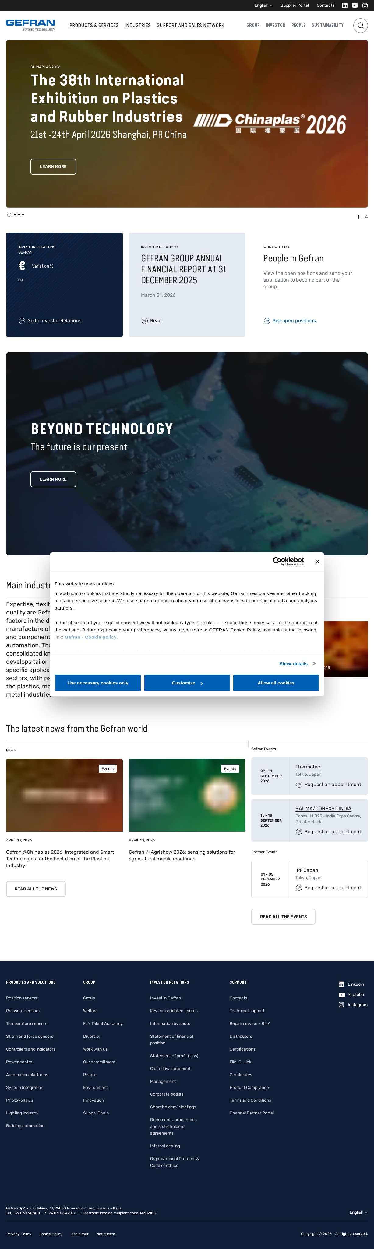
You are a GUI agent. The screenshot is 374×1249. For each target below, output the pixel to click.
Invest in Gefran (165, 998)
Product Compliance (249, 1087)
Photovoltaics (19, 1100)
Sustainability (328, 25)
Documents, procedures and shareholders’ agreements (173, 1126)
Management (163, 1081)
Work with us (95, 1049)
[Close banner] (317, 561)
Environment (95, 1087)
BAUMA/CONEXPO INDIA (323, 808)
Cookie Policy (50, 1234)
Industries (138, 25)
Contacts (325, 5)
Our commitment (99, 1062)
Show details (294, 663)
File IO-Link (240, 1062)
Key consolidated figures (174, 1010)
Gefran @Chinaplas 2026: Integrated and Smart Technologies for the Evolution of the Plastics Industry (60, 858)
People (298, 25)
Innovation (93, 1100)
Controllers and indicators (30, 1049)
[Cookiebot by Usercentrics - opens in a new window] (277, 561)
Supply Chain (96, 1113)
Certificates (241, 1074)
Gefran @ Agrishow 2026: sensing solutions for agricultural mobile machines (182, 855)
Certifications (243, 1049)
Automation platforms (27, 1074)
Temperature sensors (26, 1023)
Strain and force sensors (29, 1036)
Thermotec (307, 767)
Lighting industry (22, 1113)
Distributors (241, 1036)
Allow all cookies (276, 682)
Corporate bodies (166, 1094)
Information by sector (171, 1023)
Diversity (92, 1036)
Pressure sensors (23, 1010)
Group (253, 25)
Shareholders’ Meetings (173, 1107)
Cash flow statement (170, 1068)
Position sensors (22, 998)
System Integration (24, 1087)
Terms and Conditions (250, 1100)
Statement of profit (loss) (174, 1055)
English (262, 5)
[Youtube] (353, 5)
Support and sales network (190, 25)
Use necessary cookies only (97, 682)
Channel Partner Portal (252, 1113)
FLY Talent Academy (103, 1023)
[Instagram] (363, 5)
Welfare (90, 1010)
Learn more (53, 166)
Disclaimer (79, 1234)
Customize (187, 682)
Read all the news (36, 889)
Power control (19, 1062)
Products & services (93, 25)
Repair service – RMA (250, 1023)
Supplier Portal (294, 5)
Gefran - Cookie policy (91, 637)
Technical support (247, 1010)
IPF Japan (306, 870)
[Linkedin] (343, 5)
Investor (275, 25)
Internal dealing (165, 1146)
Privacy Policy (18, 1234)
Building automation (25, 1125)
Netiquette (106, 1234)
